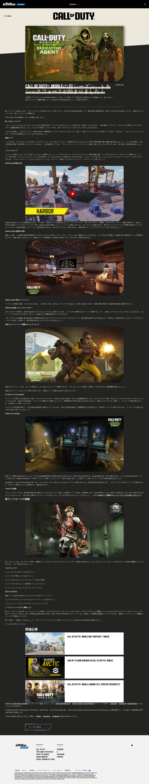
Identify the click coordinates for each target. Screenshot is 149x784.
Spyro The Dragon (42, 754)
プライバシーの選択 (81, 770)
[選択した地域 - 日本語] (132, 745)
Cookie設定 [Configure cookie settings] (67, 770)
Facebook (60, 749)
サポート (24, 770)
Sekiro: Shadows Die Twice (45, 759)
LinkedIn (60, 757)
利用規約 (32, 770)
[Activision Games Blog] (14, 4)
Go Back (7, 16)
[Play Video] (74, 193)
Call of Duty (40, 749)
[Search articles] (145, 4)
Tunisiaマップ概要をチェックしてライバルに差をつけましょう (119, 495)
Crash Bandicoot (42, 757)
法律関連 (17, 770)
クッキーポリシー (57, 770)
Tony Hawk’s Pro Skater (44, 752)
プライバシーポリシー (43, 770)
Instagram (60, 754)
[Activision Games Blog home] (22, 746)
